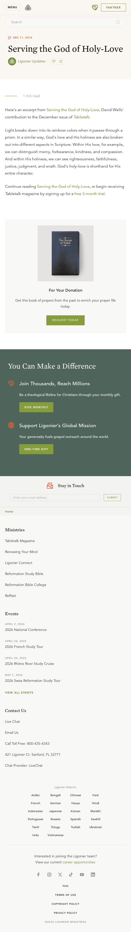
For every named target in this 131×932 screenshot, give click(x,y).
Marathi (95, 811)
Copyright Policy (65, 904)
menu (12, 7)
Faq (66, 886)
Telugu (55, 827)
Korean (75, 811)
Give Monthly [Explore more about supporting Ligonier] (36, 407)
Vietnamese (56, 835)
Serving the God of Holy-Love (73, 109)
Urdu (35, 835)
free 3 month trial (89, 193)
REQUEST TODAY (65, 320)
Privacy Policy (65, 913)
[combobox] (58, 22)
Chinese (75, 795)
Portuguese (35, 819)
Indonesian (35, 811)
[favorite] (54, 61)
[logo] (28, 7)
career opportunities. (79, 862)
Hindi (95, 803)
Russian (56, 819)
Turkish (75, 827)
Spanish (75, 819)
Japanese (55, 811)
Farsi (95, 795)
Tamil (35, 827)
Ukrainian (95, 827)
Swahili (95, 819)
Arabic (35, 795)
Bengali (55, 795)
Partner (113, 7)
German (55, 803)
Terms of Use (65, 895)
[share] (60, 61)
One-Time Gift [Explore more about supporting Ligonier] (36, 449)
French (35, 803)
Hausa (75, 803)
